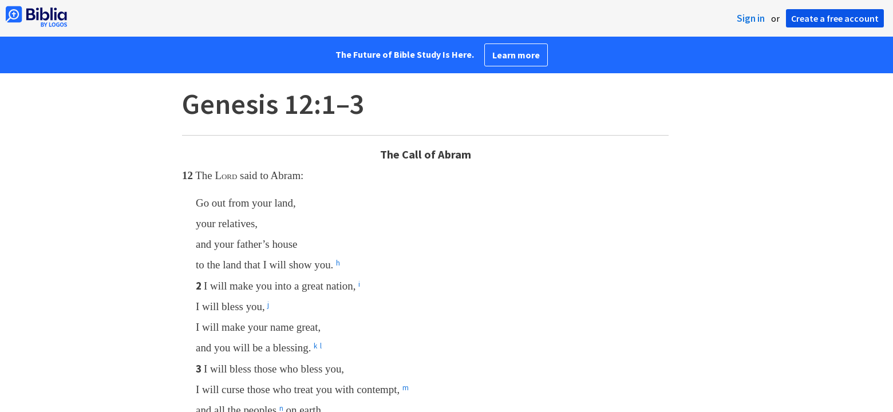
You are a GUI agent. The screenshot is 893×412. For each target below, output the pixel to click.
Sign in (751, 18)
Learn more (516, 55)
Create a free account (835, 18)
